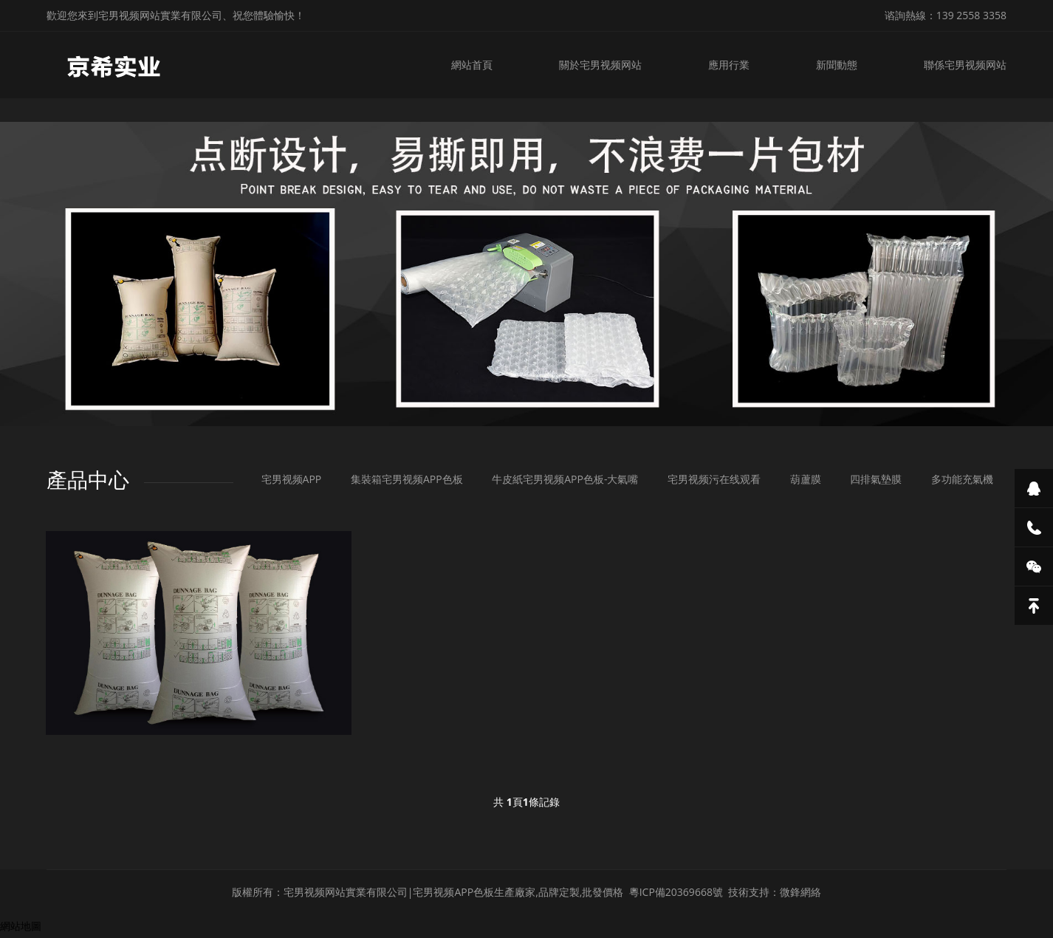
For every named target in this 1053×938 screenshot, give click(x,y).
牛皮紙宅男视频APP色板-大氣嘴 (565, 479)
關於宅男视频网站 (600, 65)
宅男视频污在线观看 (714, 479)
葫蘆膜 (805, 479)
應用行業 (729, 65)
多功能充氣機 (962, 479)
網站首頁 (472, 65)
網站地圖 (20, 926)
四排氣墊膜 (876, 479)
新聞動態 (836, 65)
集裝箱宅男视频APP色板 (407, 479)
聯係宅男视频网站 (965, 65)
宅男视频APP (291, 479)
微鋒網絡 (800, 892)
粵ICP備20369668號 (676, 892)
